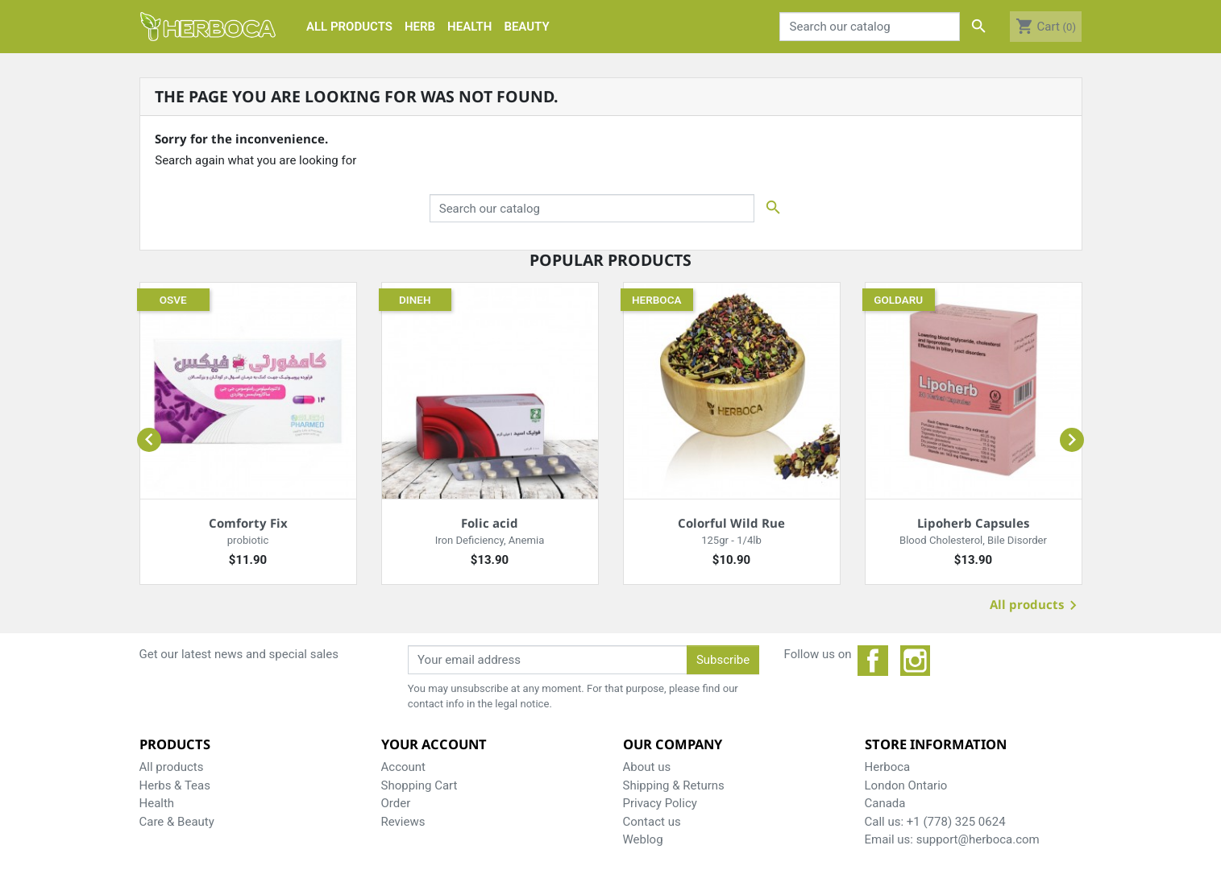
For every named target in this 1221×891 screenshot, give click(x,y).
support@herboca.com (978, 839)
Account (403, 767)
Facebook (873, 660)
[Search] (869, 26)
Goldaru (898, 299)
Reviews (403, 821)
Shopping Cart (419, 785)
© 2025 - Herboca (610, 870)
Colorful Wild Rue (731, 523)
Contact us (652, 821)
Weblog (643, 839)
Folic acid (489, 523)
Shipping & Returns (674, 785)
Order (396, 803)
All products (1036, 606)
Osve (173, 299)
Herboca (656, 299)
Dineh (414, 299)
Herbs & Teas (174, 785)
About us (647, 767)
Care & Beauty (176, 821)
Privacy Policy (660, 803)
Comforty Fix (248, 523)
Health (157, 803)
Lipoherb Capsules (973, 523)
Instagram (915, 660)
